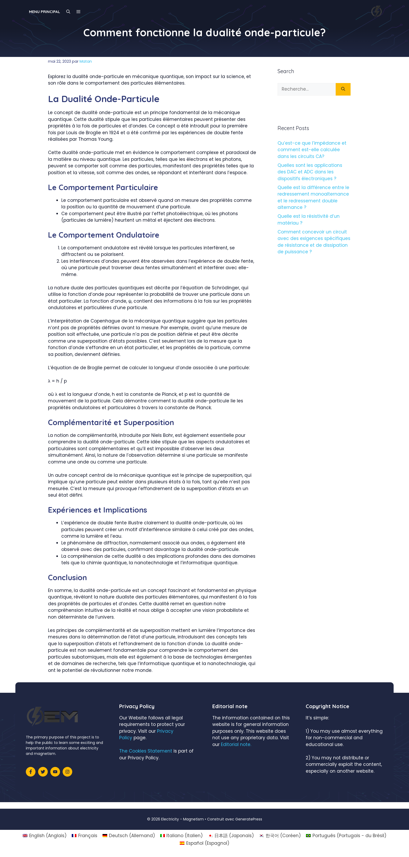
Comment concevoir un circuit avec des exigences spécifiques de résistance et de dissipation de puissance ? (314, 242)
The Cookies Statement (145, 751)
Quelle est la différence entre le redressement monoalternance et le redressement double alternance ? (313, 197)
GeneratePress (248, 819)
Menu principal (44, 11)
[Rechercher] (343, 89)
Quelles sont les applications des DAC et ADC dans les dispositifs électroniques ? (310, 172)
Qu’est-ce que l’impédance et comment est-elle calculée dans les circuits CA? (312, 150)
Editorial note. (236, 744)
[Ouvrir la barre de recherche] (68, 11)
